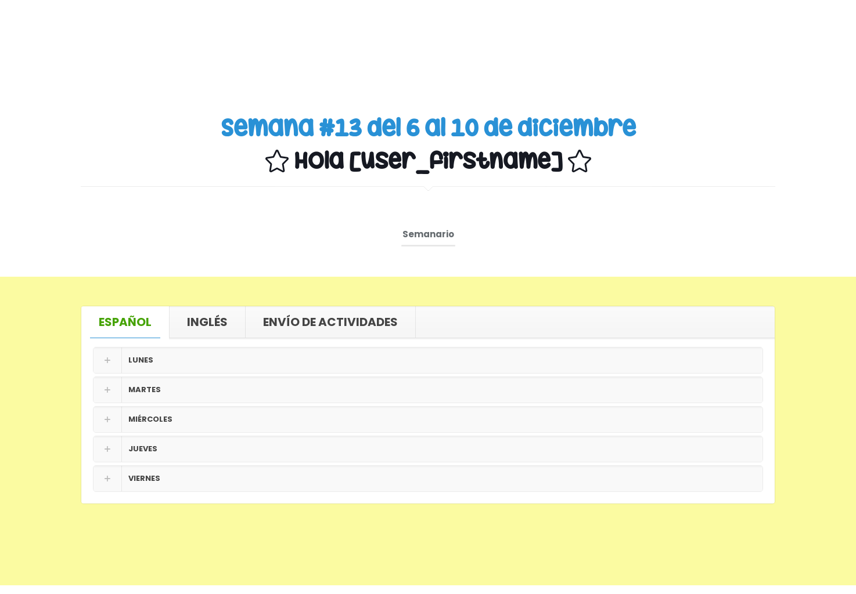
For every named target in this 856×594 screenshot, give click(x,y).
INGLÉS (207, 322)
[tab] (125, 322)
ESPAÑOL (125, 322)
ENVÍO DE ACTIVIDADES (330, 322)
